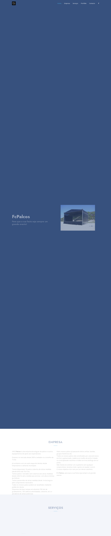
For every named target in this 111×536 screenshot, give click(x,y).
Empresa (67, 3)
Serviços (75, 3)
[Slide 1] (76, 227)
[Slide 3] (80, 227)
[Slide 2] (78, 227)
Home (59, 3)
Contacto (92, 3)
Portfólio (83, 3)
